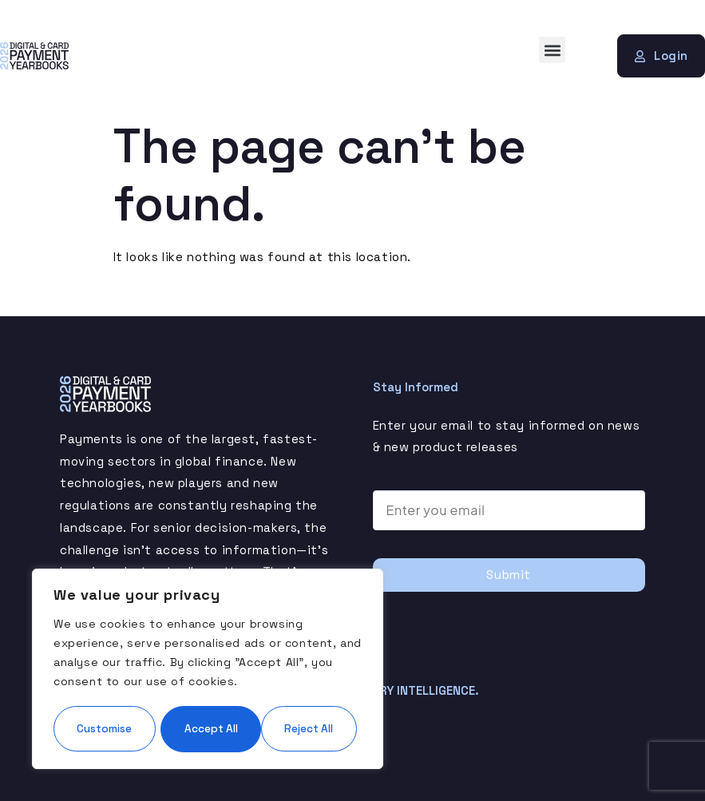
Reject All (282, 680)
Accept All (207, 728)
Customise (128, 680)
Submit (508, 574)
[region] (207, 645)
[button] (552, 50)
